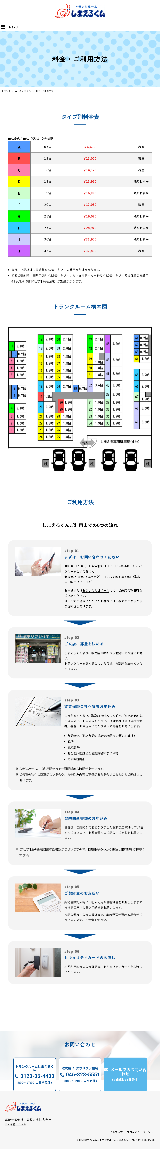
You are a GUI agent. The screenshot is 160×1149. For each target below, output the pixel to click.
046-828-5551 (122, 576)
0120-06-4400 (122, 566)
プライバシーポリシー (140, 1132)
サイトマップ (115, 1132)
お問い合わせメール (95, 590)
